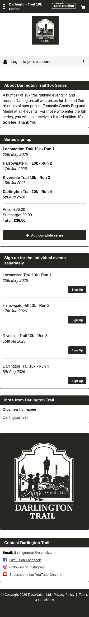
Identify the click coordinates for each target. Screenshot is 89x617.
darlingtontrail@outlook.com (35, 553)
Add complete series (44, 235)
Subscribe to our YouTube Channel (35, 575)
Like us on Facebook (25, 560)
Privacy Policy (64, 595)
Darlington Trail (15, 417)
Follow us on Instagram (27, 567)
